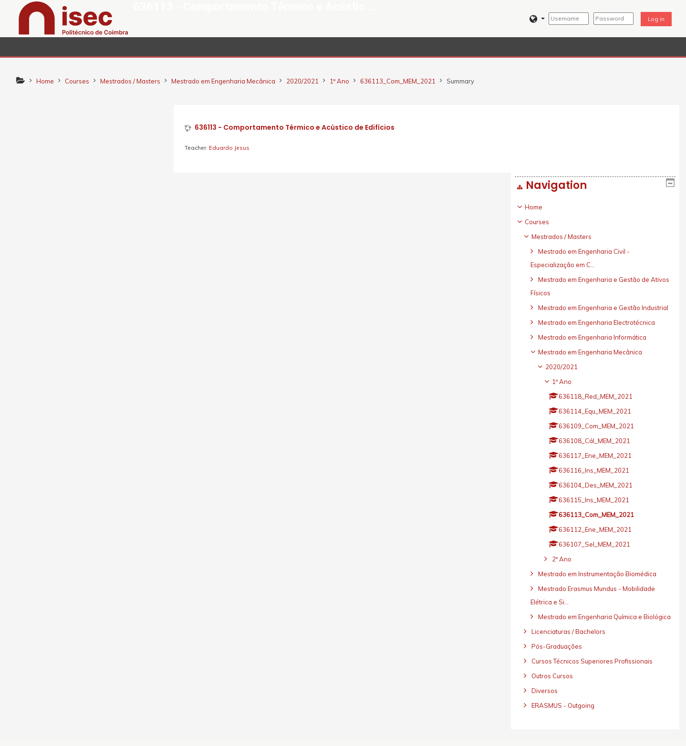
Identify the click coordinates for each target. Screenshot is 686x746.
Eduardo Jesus (230, 147)
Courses (40, 154)
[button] (537, 18)
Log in (656, 18)
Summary (460, 81)
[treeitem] (91, 402)
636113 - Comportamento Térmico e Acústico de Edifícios (296, 128)
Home (36, 139)
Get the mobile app (490, 736)
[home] (73, 17)
